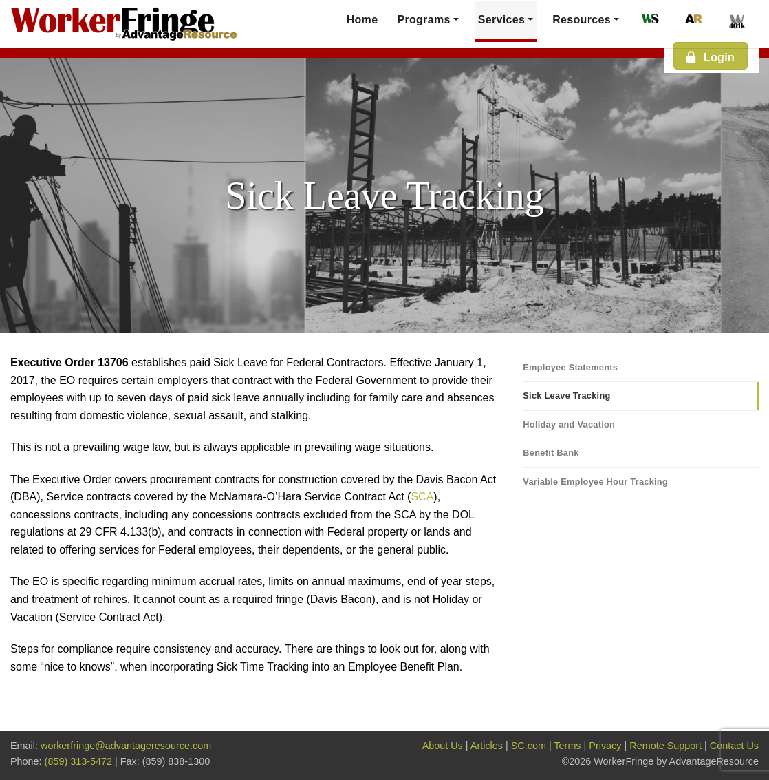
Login (709, 56)
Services (501, 19)
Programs (423, 19)
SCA (422, 497)
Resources (581, 19)
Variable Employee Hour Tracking (595, 481)
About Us (442, 745)
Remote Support (665, 745)
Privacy (605, 745)
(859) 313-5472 (78, 761)
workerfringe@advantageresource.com (126, 745)
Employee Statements (570, 367)
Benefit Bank (550, 452)
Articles (486, 745)
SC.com (528, 745)
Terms (567, 745)
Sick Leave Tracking (566, 395)
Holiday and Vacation (569, 424)
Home (362, 19)
